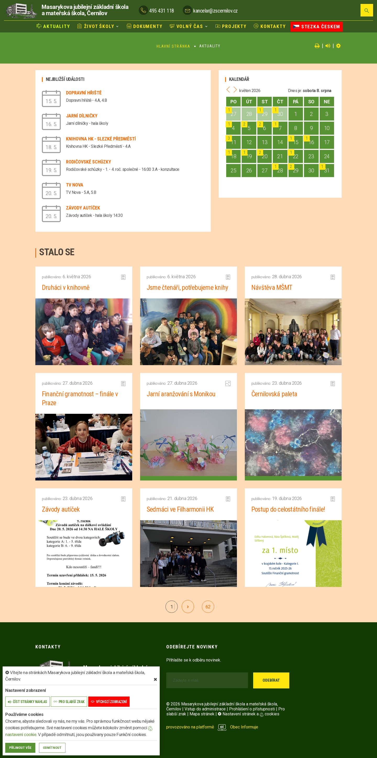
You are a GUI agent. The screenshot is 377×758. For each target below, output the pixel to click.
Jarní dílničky (81, 115)
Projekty (231, 26)
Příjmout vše (20, 748)
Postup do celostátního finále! (289, 509)
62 (208, 606)
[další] (188, 606)
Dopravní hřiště (84, 92)
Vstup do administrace (205, 708)
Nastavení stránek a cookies (248, 713)
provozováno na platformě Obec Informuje (212, 727)
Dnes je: (295, 90)
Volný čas (186, 26)
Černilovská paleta (274, 394)
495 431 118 (161, 11)
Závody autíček (83, 208)
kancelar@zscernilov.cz (215, 11)
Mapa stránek (202, 713)
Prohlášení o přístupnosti (252, 708)
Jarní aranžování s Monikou (181, 394)
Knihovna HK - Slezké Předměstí (101, 139)
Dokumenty (145, 26)
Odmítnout (52, 748)
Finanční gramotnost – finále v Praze (80, 398)
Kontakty (270, 26)
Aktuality (53, 26)
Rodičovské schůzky (88, 162)
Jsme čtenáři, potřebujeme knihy (188, 287)
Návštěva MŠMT (272, 287)
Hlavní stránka (173, 46)
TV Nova (74, 185)
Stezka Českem (316, 26)
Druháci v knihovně (66, 287)
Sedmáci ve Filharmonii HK (180, 509)
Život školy (95, 26)
